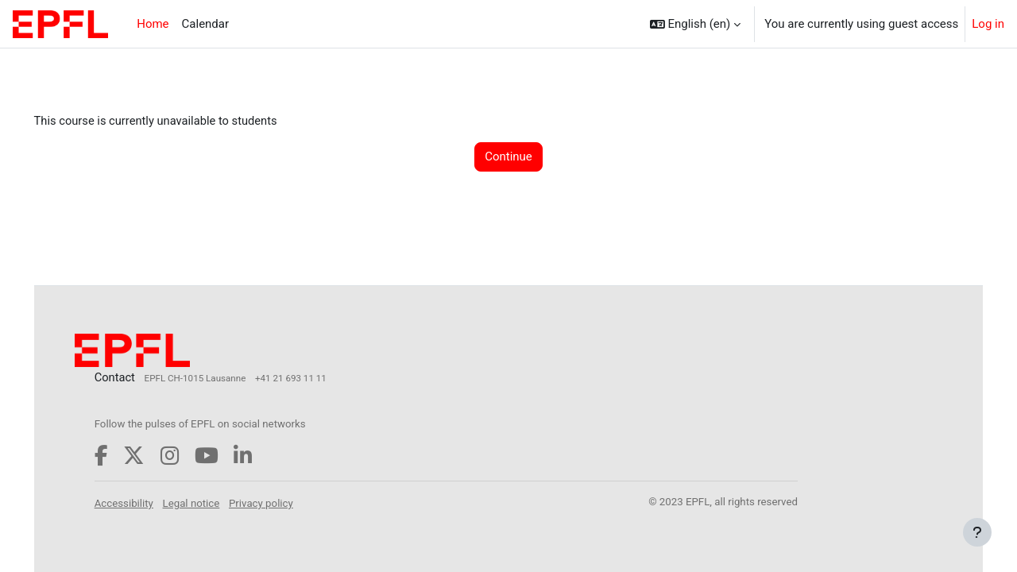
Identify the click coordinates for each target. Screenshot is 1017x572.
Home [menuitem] (152, 24)
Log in (988, 24)
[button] (696, 24)
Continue (508, 157)
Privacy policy (285, 502)
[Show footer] (977, 532)
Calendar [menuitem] (206, 24)
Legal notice (214, 502)
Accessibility (147, 502)
